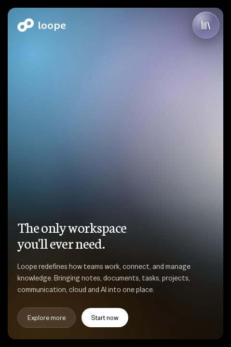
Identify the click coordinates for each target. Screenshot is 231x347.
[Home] (41, 25)
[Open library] (205, 25)
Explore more (46, 317)
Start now (105, 317)
